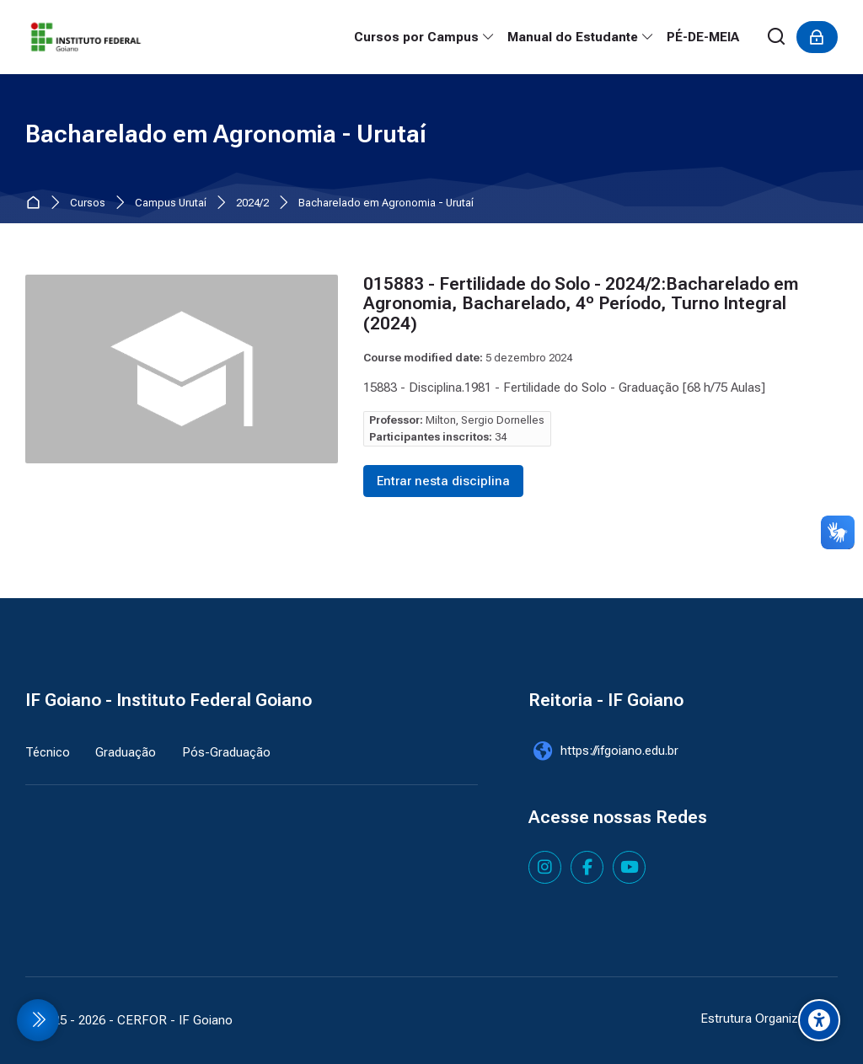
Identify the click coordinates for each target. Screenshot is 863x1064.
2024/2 (252, 203)
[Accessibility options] (819, 1020)
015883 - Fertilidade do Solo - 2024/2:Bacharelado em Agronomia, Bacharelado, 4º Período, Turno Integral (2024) (581, 304)
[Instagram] (544, 867)
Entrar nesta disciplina (443, 481)
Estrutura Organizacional (769, 1018)
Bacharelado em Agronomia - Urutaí (386, 203)
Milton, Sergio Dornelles (485, 420)
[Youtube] (629, 867)
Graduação (125, 752)
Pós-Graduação (226, 752)
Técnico (47, 752)
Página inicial (36, 203)
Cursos (87, 203)
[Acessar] (817, 37)
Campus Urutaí (170, 203)
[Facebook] (587, 867)
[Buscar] (776, 37)
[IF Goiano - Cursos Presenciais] (86, 37)
